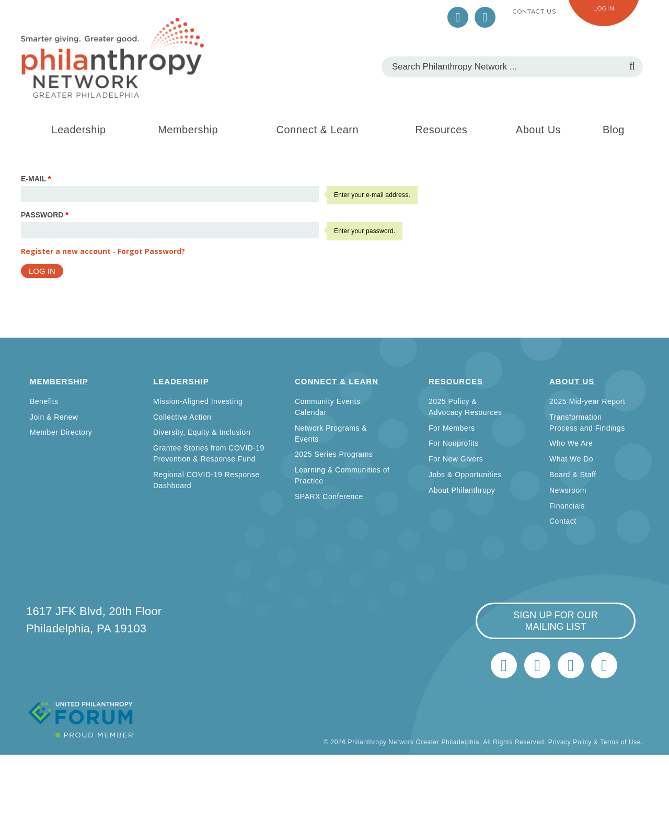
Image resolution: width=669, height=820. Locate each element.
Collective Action (182, 417)
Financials (567, 506)
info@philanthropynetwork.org (571, 665)
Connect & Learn (317, 129)
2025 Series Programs (334, 454)
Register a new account (66, 251)
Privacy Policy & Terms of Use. (595, 742)
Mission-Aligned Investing (198, 401)
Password (44, 215)
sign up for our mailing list (555, 621)
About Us (538, 129)
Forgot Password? (151, 251)
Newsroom (567, 490)
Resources (441, 129)
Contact (562, 521)
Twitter (457, 17)
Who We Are (571, 443)
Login (604, 8)
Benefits (44, 401)
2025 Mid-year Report (587, 401)
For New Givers (456, 459)
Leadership (79, 129)
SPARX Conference (329, 496)
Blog (614, 129)
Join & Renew (54, 417)
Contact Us (534, 11)
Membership (188, 129)
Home (604, 665)
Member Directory (61, 432)
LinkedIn (485, 17)
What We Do (571, 459)
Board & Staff (572, 474)
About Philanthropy (462, 490)
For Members (452, 428)
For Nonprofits (454, 443)
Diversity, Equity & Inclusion (201, 432)
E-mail (36, 179)
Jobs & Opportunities (465, 474)
